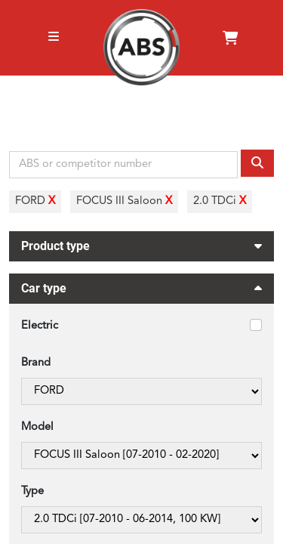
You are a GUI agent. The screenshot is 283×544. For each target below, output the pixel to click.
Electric (39, 326)
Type (32, 491)
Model (37, 427)
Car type (141, 291)
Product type (141, 244)
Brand (36, 363)
